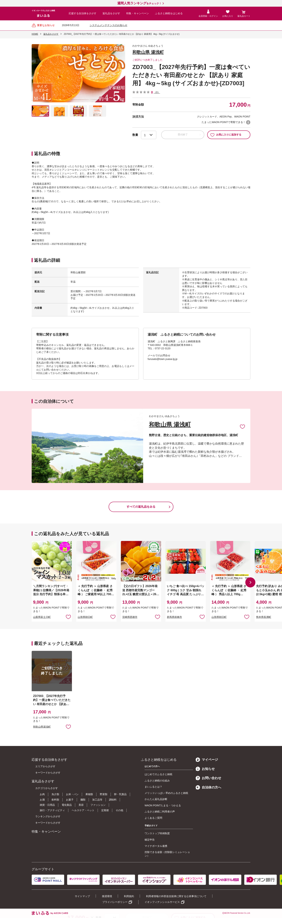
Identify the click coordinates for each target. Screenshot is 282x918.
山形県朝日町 (85, 617)
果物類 (89, 794)
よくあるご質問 (153, 817)
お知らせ (205, 769)
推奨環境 (107, 896)
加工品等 (97, 799)
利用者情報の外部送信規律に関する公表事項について (176, 896)
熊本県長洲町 (263, 617)
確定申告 (150, 839)
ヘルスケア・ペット (83, 810)
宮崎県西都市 (129, 617)
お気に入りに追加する (225, 135)
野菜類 (103, 794)
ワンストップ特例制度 (157, 833)
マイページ (207, 759)
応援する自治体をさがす (82, 13)
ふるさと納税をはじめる (169, 13)
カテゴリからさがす (46, 788)
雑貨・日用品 (47, 804)
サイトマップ (82, 896)
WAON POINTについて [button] (248, 122)
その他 (119, 810)
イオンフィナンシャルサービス (162, 902)
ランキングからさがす (47, 816)
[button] (250, 582)
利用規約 (129, 896)
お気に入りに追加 (242, 426)
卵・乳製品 (120, 794)
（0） (157, 92)
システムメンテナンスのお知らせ (108, 25)
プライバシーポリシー (115, 902)
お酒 (42, 799)
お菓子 (70, 799)
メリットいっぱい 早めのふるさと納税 (166, 793)
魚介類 (55, 794)
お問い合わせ (208, 778)
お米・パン (72, 794)
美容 (81, 804)
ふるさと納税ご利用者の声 (160, 811)
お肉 (42, 794)
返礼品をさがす (111, 13)
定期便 (105, 810)
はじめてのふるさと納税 (158, 774)
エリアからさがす (45, 766)
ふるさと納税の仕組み (157, 780)
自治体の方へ (208, 787)
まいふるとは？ (153, 786)
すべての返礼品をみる (141, 506)
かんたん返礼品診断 (156, 799)
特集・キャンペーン (137, 13)
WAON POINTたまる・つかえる (163, 805)
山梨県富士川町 (42, 617)
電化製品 (67, 804)
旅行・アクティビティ (52, 810)
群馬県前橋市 (174, 617)
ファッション (98, 804)
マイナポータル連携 (156, 846)
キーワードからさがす (47, 772)
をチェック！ (139, 3)
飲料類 (55, 799)
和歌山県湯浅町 (42, 726)
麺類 (82, 799)
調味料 (113, 799)
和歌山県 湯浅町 (148, 52)
